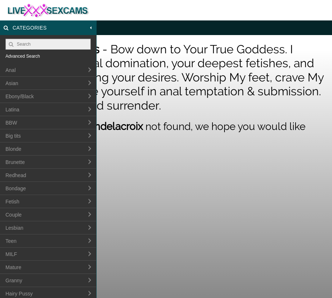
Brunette (15, 162)
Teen (10, 241)
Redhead (15, 175)
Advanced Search (22, 56)
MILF (11, 254)
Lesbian (14, 228)
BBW (11, 123)
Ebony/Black (19, 96)
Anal (10, 70)
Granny (13, 280)
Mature (13, 267)
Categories (48, 27)
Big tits (13, 136)
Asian (11, 83)
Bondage (15, 188)
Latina (12, 109)
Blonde (13, 149)
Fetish (12, 202)
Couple (13, 215)
